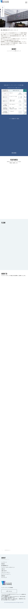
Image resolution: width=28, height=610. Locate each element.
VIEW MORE (14, 152)
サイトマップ (4, 577)
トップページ (4, 562)
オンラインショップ (5, 574)
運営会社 (3, 575)
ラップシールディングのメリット (8, 567)
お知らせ (3, 569)
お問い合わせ (4, 570)
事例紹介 (3, 563)
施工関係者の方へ (4, 565)
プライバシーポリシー (5, 572)
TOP (2, 550)
